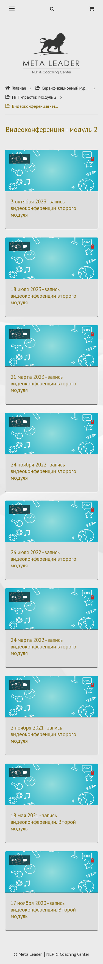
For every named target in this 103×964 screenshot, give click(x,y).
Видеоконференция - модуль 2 (32, 106)
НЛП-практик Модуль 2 (31, 97)
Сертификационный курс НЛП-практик (62, 88)
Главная (15, 88)
